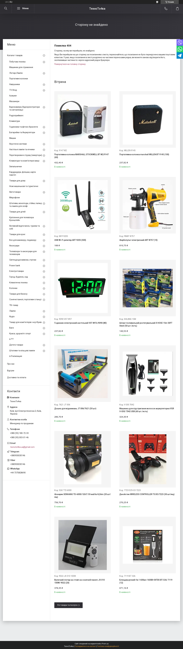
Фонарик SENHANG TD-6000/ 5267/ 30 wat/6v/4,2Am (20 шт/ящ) (82, 495)
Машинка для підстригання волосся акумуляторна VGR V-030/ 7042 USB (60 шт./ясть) (146, 410)
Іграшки (13, 95)
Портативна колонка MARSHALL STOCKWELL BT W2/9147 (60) (81, 155)
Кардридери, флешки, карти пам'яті (22, 173)
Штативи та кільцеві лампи (22, 350)
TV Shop (13, 90)
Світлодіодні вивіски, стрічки (22, 260)
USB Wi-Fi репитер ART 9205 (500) (70, 240)
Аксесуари (14, 245)
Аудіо (12, 316)
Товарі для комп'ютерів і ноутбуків (25, 322)
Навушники (14, 84)
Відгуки (10, 370)
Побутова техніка (17, 62)
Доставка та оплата (16, 377)
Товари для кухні (17, 234)
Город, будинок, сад (18, 277)
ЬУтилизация (15, 356)
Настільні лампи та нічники (22, 149)
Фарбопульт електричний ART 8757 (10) (138, 240)
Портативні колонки (18, 78)
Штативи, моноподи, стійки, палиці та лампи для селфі (25, 204)
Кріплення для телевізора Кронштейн (21, 218)
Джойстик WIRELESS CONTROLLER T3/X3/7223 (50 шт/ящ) (147, 494)
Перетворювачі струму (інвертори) (25, 155)
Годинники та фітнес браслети (23, 127)
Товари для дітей (17, 212)
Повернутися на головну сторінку (70, 64)
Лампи (12, 311)
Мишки (12, 138)
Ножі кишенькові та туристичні (23, 186)
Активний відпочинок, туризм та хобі (24, 227)
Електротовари (16, 271)
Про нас (10, 364)
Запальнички (15, 166)
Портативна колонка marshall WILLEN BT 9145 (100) (144, 154)
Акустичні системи (18, 144)
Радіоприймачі (16, 115)
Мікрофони (14, 197)
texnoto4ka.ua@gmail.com (22, 447)
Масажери (14, 101)
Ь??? (11, 339)
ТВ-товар (13, 305)
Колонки (13, 288)
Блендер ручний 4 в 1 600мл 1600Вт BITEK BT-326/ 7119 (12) (145, 581)
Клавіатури (14, 121)
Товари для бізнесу (18, 294)
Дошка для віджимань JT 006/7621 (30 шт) (75, 408)
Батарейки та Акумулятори (22, 132)
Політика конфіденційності (108, 646)
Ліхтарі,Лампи (16, 73)
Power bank (14, 265)
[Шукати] (5, 8)
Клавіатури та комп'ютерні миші (24, 161)
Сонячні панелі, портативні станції (25, 299)
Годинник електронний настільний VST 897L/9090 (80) (80, 323)
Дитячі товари (16, 345)
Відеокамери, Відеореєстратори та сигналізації (24, 108)
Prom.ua (105, 644)
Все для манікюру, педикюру (22, 240)
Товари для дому (17, 180)
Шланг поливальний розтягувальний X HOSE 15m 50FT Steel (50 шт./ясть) (145, 324)
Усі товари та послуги (67, 605)
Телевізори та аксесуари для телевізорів (23, 252)
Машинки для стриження (21, 67)
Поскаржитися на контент (85, 646)
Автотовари (15, 192)
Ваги (11, 328)
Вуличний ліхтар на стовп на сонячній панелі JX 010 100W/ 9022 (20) (79, 581)
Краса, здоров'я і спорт (20, 333)
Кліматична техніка (18, 282)
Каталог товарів (14, 55)
